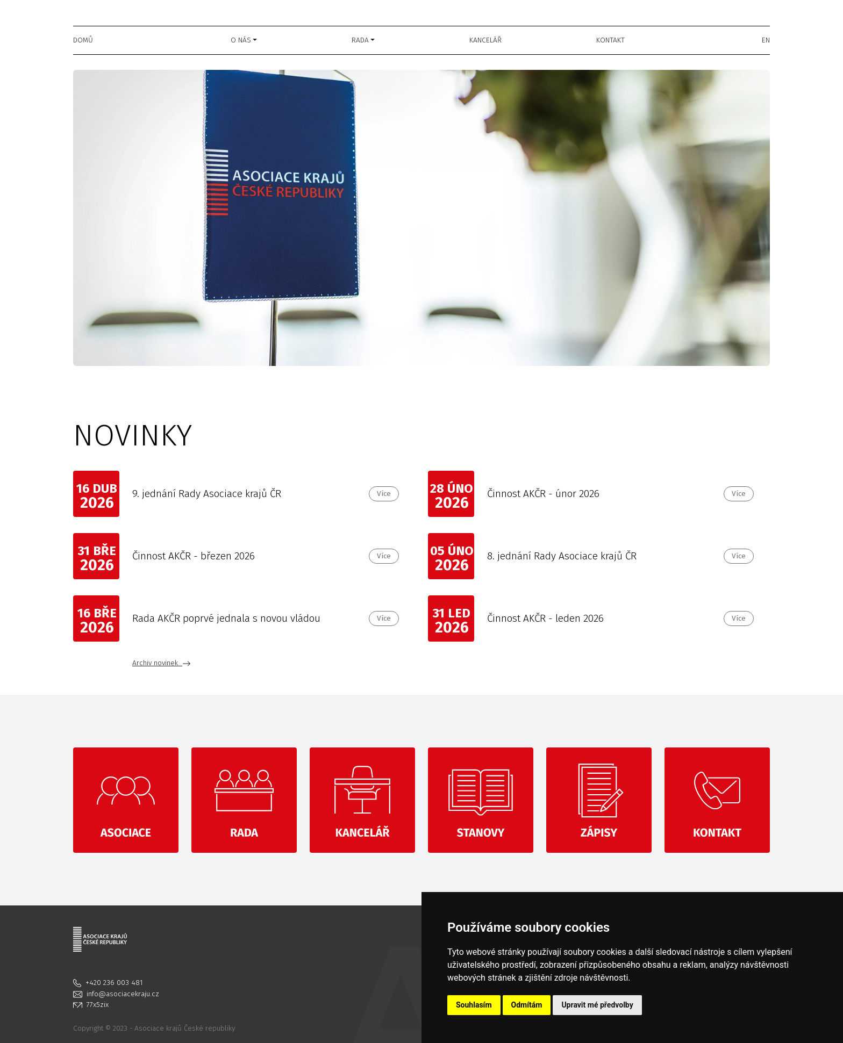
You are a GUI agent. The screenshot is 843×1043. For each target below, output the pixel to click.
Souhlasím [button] (474, 1005)
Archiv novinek (161, 662)
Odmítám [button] (526, 1005)
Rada (360, 40)
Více (384, 493)
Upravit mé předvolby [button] (597, 1005)
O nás (241, 40)
